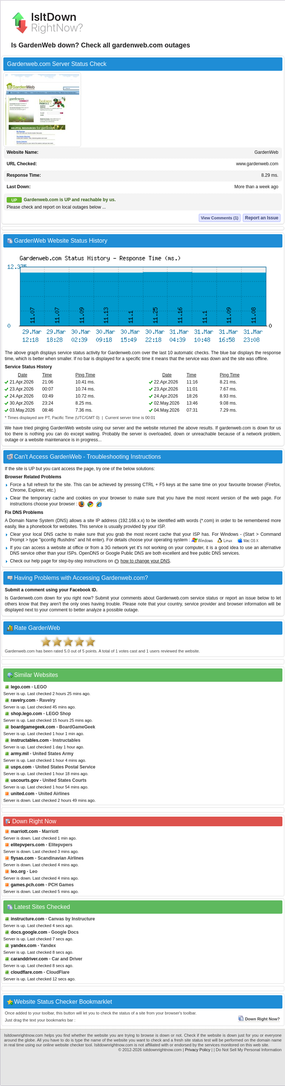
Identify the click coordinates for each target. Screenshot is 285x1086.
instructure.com (27, 918)
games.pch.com (27, 884)
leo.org (18, 871)
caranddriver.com (29, 959)
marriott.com (24, 831)
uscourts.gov (24, 780)
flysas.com (22, 858)
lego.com (20, 687)
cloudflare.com (26, 972)
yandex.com (23, 945)
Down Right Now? (259, 1019)
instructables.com (30, 740)
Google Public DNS (124, 553)
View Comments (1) (219, 218)
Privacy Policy (197, 1049)
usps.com (21, 767)
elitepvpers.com (27, 844)
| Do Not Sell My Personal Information (248, 1049)
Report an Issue (261, 217)
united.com (22, 793)
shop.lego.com (26, 713)
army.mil (19, 753)
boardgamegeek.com (33, 727)
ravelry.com (23, 700)
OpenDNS (89, 553)
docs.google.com (29, 932)
